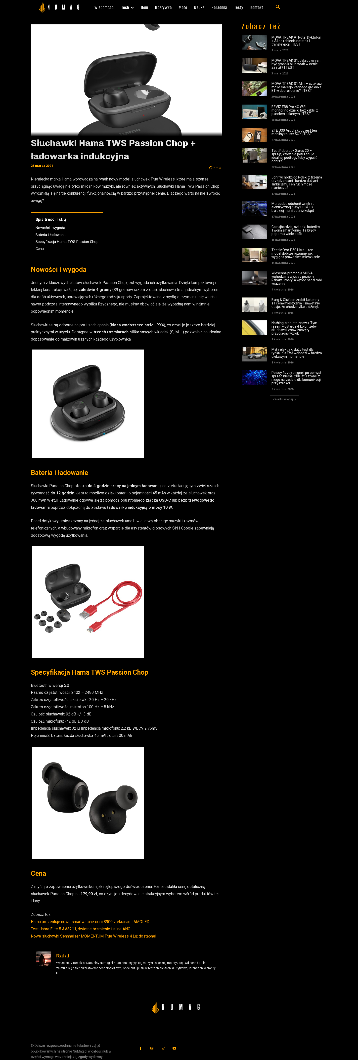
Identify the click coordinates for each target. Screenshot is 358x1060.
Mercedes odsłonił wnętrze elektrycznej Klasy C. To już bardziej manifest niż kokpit (292, 207)
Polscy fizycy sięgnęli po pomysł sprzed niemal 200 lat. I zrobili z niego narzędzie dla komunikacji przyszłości (296, 378)
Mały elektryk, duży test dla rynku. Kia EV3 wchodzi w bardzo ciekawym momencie (296, 353)
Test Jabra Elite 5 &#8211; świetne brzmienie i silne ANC (80, 929)
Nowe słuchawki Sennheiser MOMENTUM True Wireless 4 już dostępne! (93, 936)
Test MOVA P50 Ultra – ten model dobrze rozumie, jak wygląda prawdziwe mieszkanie (295, 253)
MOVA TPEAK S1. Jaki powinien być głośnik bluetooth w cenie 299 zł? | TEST (295, 64)
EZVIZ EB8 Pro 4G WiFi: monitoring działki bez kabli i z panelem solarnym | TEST (294, 110)
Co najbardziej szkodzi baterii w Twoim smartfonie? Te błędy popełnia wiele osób (295, 230)
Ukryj (62, 220)
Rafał (63, 955)
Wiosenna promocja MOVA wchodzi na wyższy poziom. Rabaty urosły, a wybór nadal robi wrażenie (296, 278)
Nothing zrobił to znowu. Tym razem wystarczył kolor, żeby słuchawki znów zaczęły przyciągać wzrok (294, 328)
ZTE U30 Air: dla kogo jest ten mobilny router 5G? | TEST (294, 132)
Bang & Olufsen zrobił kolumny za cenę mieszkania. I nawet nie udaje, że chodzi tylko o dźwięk (295, 303)
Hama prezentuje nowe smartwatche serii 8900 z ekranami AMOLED (90, 921)
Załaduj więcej (284, 399)
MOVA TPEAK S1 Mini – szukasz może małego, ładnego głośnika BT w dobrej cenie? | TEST (296, 87)
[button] (278, 7)
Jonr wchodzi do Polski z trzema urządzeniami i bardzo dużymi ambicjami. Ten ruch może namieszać (296, 182)
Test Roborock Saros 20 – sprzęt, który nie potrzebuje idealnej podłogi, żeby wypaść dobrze (294, 156)
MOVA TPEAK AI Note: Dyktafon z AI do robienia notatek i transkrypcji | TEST (296, 41)
